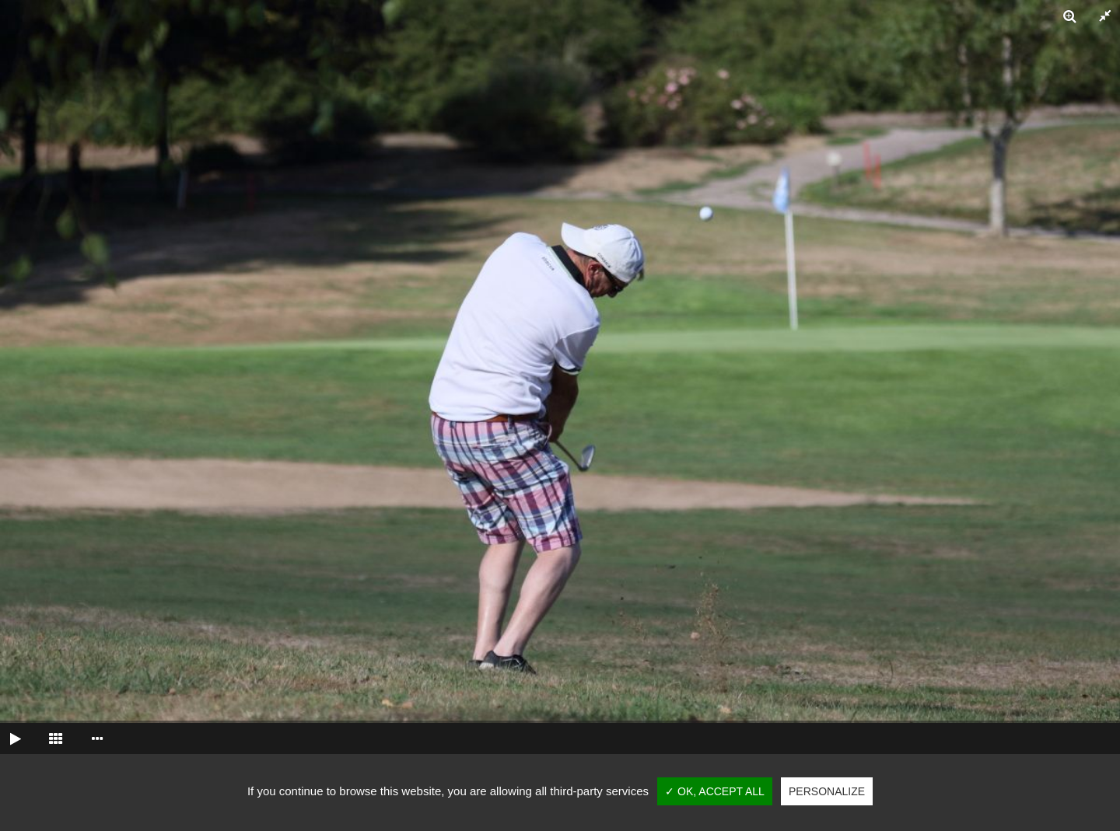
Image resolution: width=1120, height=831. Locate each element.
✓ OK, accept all (715, 791)
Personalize (827, 791)
